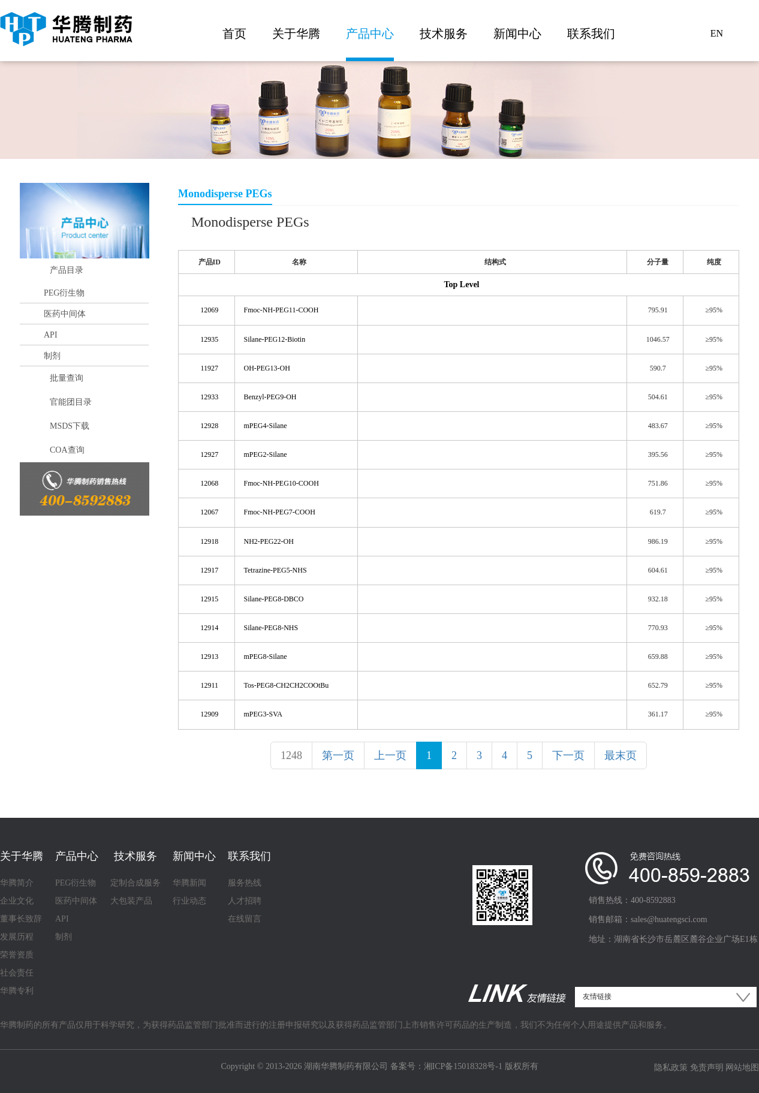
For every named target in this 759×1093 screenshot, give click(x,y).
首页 (234, 33)
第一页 (338, 755)
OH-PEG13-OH (267, 368)
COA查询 (67, 449)
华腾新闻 (189, 882)
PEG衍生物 (64, 292)
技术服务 (444, 33)
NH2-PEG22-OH (269, 541)
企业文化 (17, 900)
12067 (209, 512)
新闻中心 (517, 33)
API (51, 334)
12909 (209, 714)
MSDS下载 (69, 425)
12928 (209, 425)
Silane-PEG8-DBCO (274, 599)
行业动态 (189, 900)
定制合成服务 (135, 882)
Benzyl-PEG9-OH (270, 397)
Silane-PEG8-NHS (271, 628)
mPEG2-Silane (265, 454)
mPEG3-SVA (263, 714)
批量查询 (66, 378)
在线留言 (244, 918)
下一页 (568, 755)
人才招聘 (244, 900)
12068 (209, 483)
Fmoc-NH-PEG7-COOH (279, 512)
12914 (209, 628)
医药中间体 (65, 313)
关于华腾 (296, 33)
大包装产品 (131, 900)
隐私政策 (671, 1067)
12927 (209, 454)
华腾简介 (17, 882)
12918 (209, 541)
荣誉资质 (17, 954)
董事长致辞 (21, 918)
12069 (209, 310)
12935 (209, 339)
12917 (209, 570)
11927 (209, 368)
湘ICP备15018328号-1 (463, 1066)
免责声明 (707, 1067)
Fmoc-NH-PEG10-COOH (281, 483)
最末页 (620, 755)
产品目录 (66, 270)
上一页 (390, 755)
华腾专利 (17, 990)
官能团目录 (71, 402)
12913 (209, 656)
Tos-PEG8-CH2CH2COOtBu (286, 685)
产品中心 (370, 33)
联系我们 (591, 33)
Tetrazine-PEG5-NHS (275, 570)
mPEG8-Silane (265, 656)
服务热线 (244, 882)
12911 (209, 685)
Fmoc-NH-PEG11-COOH (281, 310)
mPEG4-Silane (265, 425)
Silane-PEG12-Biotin (275, 339)
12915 (209, 599)
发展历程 (17, 936)
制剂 (52, 355)
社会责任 (17, 972)
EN (716, 33)
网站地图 (742, 1067)
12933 (209, 397)
